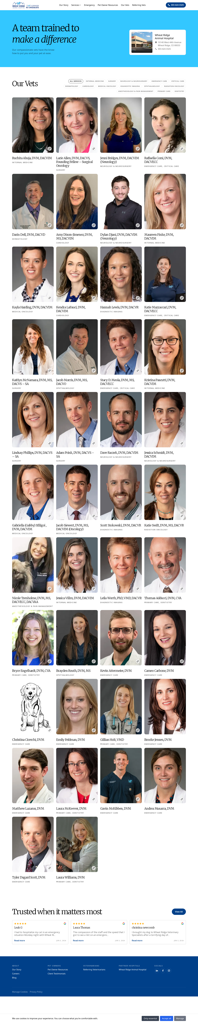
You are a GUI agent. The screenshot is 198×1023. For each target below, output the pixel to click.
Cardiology (88, 86)
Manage (180, 1018)
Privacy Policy (36, 992)
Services (76, 5)
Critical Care (177, 81)
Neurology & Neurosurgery (133, 81)
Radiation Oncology (174, 86)
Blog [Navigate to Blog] (14, 977)
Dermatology (71, 86)
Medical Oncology (107, 86)
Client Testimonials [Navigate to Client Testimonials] (57, 973)
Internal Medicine (95, 81)
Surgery (112, 81)
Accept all (166, 1018)
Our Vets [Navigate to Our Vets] (125, 5)
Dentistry (179, 91)
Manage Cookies (20, 992)
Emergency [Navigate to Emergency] (89, 5)
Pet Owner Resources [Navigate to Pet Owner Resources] (108, 5)
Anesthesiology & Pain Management (135, 91)
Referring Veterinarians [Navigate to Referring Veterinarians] (94, 969)
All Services (76, 81)
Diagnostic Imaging (130, 86)
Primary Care (164, 91)
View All (179, 911)
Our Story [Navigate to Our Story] (63, 5)
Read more (19, 940)
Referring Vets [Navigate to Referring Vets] (139, 5)
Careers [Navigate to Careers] (15, 973)
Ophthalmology (152, 86)
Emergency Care (159, 81)
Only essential (150, 1018)
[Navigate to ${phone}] (176, 5)
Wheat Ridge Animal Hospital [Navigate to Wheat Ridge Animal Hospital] (132, 969)
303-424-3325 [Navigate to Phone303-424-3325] (163, 48)
